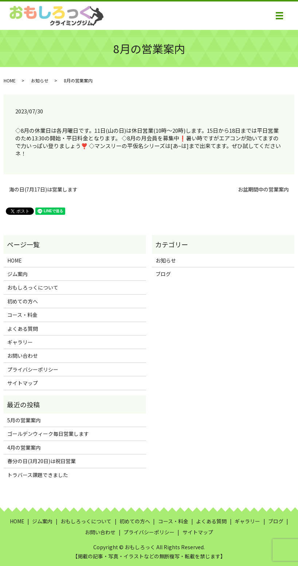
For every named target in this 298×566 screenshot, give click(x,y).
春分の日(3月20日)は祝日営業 (41, 461)
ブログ (163, 274)
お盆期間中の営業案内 (263, 189)
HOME (10, 80)
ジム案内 (17, 274)
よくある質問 (22, 328)
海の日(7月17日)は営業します (43, 189)
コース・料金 (22, 314)
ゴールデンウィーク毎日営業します (48, 433)
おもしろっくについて (32, 287)
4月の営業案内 (24, 447)
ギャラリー (20, 342)
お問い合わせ (22, 355)
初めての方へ (22, 301)
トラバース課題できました (37, 474)
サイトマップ (22, 383)
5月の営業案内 (24, 420)
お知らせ (39, 80)
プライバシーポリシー (32, 369)
